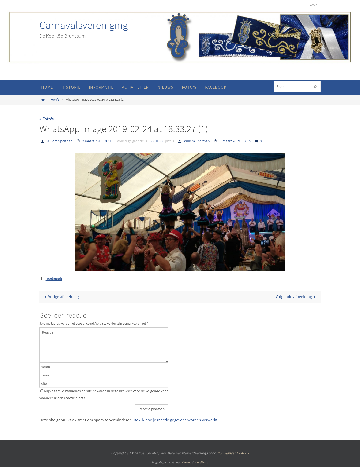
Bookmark (54, 278)
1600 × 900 (156, 141)
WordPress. (202, 462)
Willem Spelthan (59, 141)
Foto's (55, 99)
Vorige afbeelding (60, 296)
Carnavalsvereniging (83, 25)
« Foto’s (46, 118)
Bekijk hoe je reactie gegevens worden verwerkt (176, 420)
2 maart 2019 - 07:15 (97, 141)
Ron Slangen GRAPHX (233, 453)
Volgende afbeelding (297, 296)
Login (314, 4)
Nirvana (186, 462)
